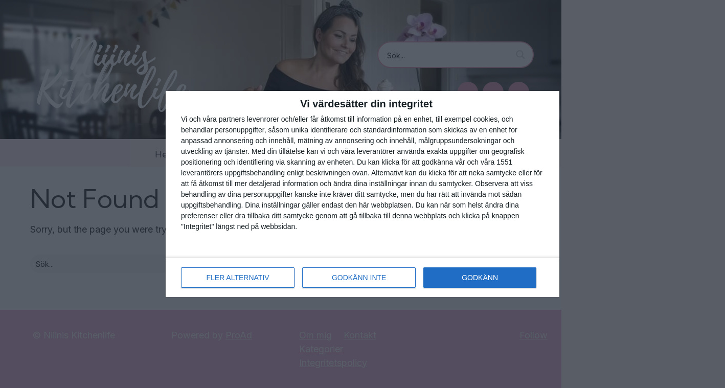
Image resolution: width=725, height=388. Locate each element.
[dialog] (362, 194)
